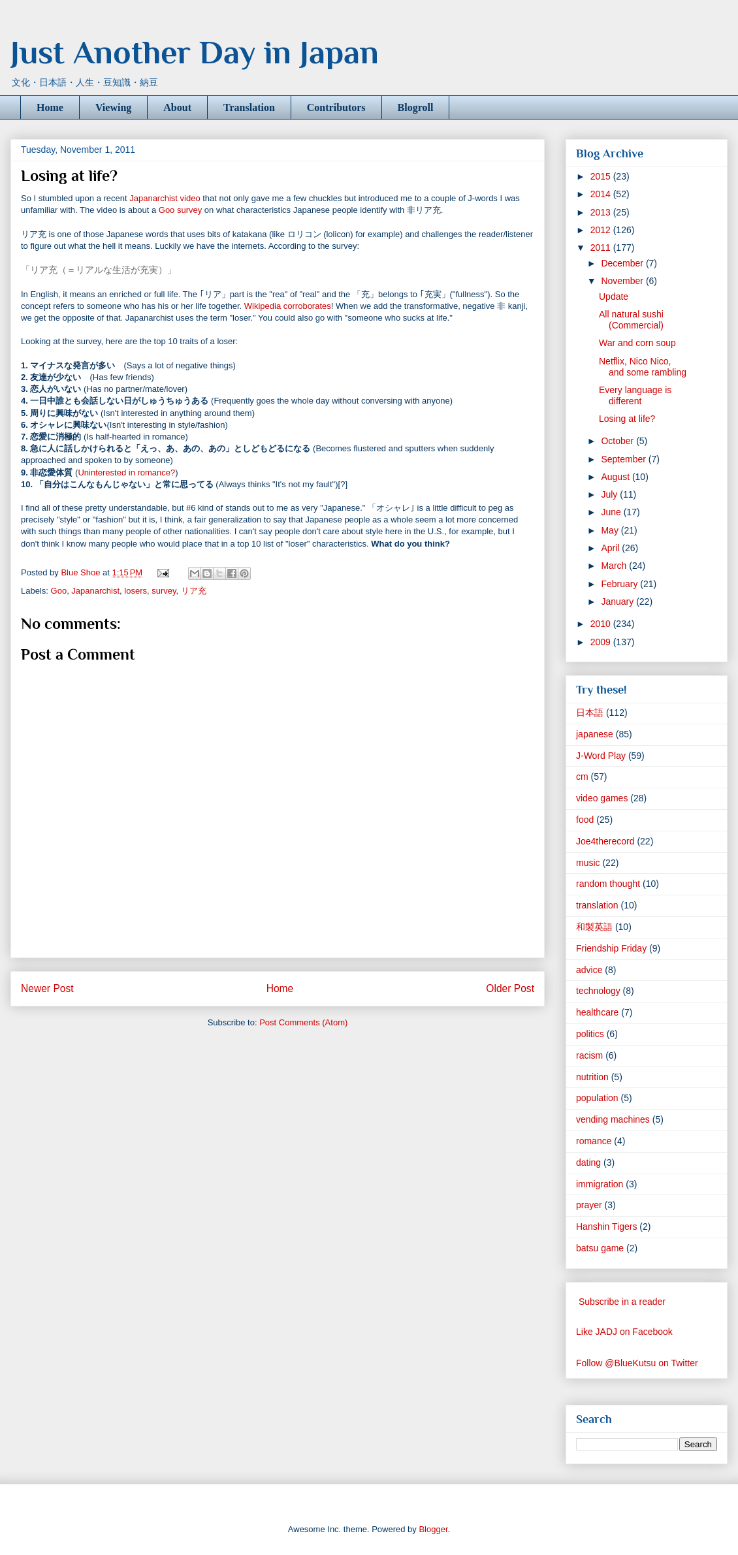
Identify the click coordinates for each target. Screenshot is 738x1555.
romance (593, 1141)
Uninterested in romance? (126, 472)
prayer (589, 1205)
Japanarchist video (164, 198)
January (618, 601)
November (623, 281)
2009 (601, 642)
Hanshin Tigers (606, 1226)
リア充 (193, 591)
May (610, 530)
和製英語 (594, 927)
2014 (601, 194)
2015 (601, 176)
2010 (601, 623)
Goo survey (180, 210)
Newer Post (47, 988)
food (585, 819)
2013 (601, 212)
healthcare (597, 1012)
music (588, 863)
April (611, 548)
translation (597, 905)
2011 (601, 247)
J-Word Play (601, 755)
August (616, 477)
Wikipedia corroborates (287, 306)
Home (50, 107)
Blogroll (416, 107)
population (597, 1098)
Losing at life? (627, 418)
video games (602, 798)
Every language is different (635, 395)
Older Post (510, 988)
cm (582, 776)
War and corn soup (637, 343)
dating (588, 1162)
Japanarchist (95, 591)
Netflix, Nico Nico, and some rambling (642, 366)
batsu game (600, 1248)
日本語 (589, 712)
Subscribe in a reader (622, 1301)
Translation (249, 107)
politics (590, 1034)
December (623, 263)
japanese (594, 734)
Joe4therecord (605, 841)
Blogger (433, 1529)
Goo (59, 591)
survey (164, 591)
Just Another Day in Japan (194, 52)
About (177, 107)
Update (613, 296)
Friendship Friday (611, 948)
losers (135, 591)
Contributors (336, 107)
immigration (599, 1184)
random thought (608, 883)
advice (589, 970)
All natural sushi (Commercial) (631, 319)
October (618, 441)
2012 (601, 230)
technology (598, 991)
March (615, 565)
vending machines (613, 1119)
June (612, 512)
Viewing (113, 107)
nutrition (592, 1077)
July (610, 494)
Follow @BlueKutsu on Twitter (637, 1363)
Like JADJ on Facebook (624, 1331)
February (620, 584)
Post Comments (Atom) (303, 1022)
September (624, 459)
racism (589, 1055)
